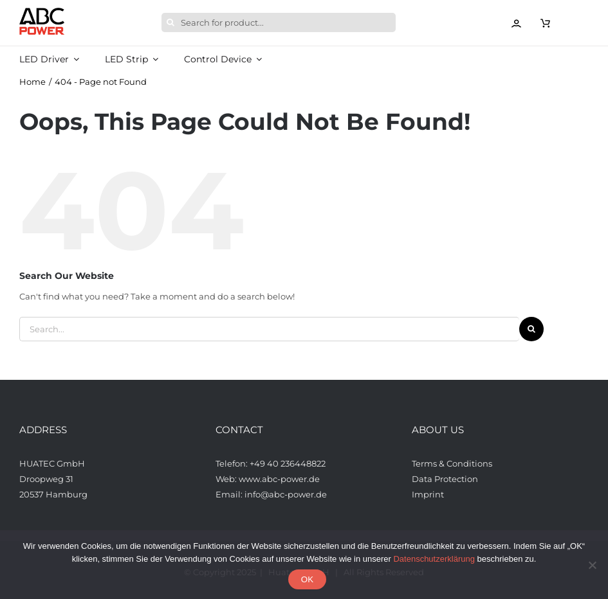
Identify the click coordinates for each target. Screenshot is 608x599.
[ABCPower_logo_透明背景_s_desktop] (41, 11)
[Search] (171, 22)
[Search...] (269, 329)
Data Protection (445, 479)
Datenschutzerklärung (433, 559)
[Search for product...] (278, 22)
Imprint (428, 494)
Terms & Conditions (452, 463)
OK (307, 579)
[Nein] (591, 565)
